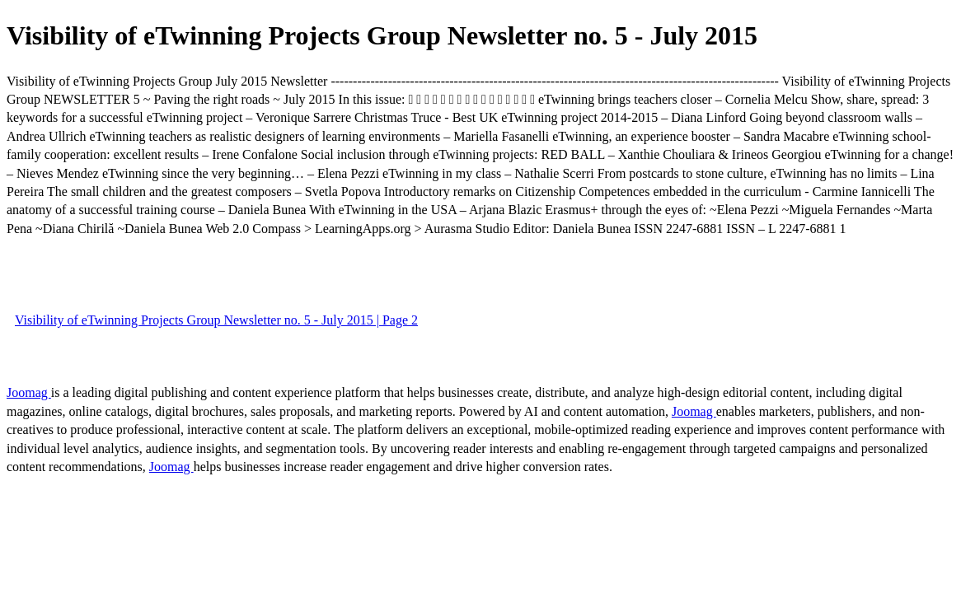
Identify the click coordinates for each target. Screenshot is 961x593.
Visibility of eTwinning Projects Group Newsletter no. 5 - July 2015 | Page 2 (216, 320)
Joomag (29, 392)
